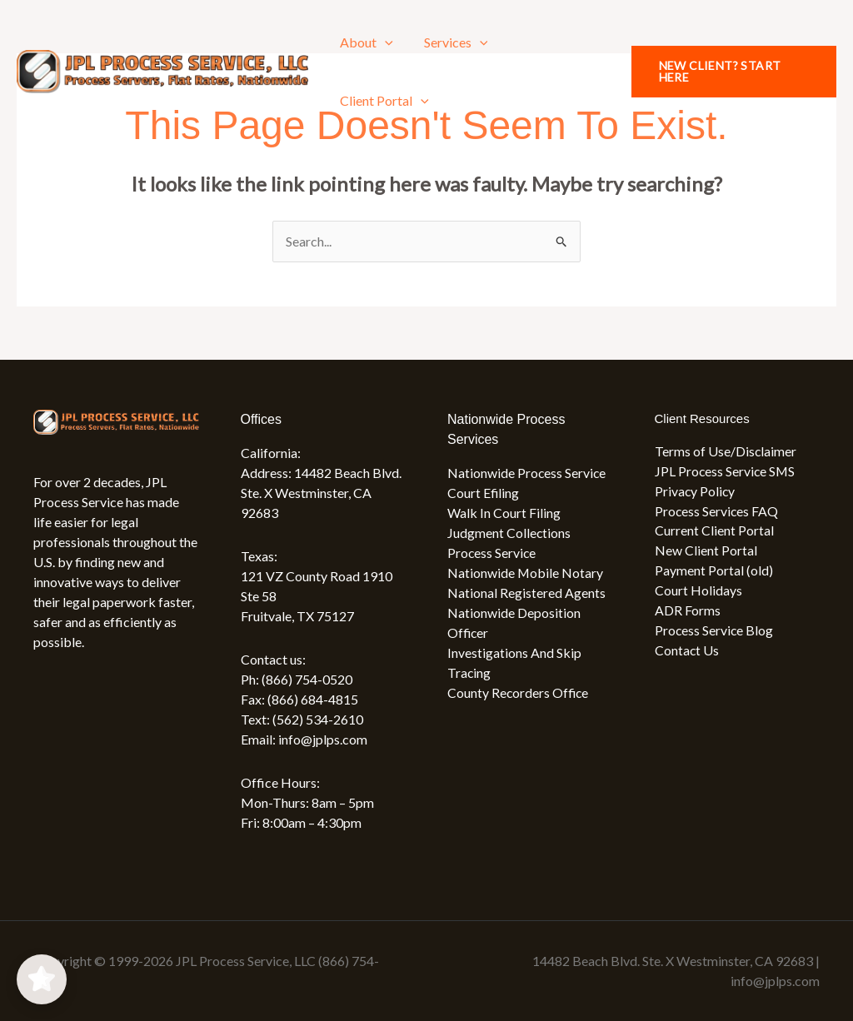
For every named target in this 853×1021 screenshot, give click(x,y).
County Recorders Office (519, 692)
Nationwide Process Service (527, 473)
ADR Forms (688, 611)
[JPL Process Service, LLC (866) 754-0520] (162, 69)
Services (450, 42)
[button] (731, 71)
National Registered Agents (526, 592)
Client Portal (382, 100)
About (365, 42)
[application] (383, 42)
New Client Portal (706, 551)
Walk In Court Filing (504, 512)
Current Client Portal (714, 531)
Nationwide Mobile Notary (525, 572)
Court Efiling (483, 493)
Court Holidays (698, 591)
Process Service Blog (715, 631)
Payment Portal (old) (714, 571)
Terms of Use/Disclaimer (726, 451)
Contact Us (687, 651)
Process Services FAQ (717, 511)
